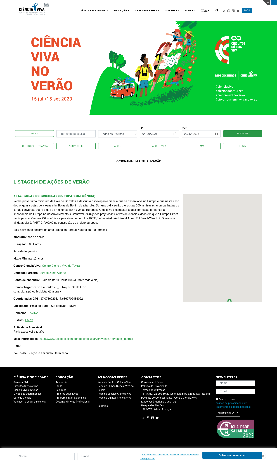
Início (34, 133)
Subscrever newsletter (232, 455)
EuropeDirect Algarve (53, 272)
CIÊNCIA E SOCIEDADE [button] (93, 10)
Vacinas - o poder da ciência (29, 401)
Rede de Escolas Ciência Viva (114, 393)
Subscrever (228, 413)
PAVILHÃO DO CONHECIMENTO (122, 2)
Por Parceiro (76, 145)
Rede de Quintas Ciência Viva (114, 397)
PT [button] (204, 10)
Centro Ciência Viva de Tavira (61, 265)
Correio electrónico (152, 382)
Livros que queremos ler (27, 393)
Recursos (61, 390)
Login (242, 145)
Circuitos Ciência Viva (25, 386)
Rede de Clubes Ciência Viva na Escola (116, 388)
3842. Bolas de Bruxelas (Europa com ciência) (54, 196)
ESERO (59, 386)
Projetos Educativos (67, 393)
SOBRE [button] (189, 10)
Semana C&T (20, 382)
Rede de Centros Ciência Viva (114, 382)
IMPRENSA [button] (171, 10)
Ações (117, 145)
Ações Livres (159, 145)
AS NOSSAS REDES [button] (146, 10)
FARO (29, 320)
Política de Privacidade (154, 386)
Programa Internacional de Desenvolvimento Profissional (73, 399)
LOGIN (247, 10)
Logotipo (103, 406)
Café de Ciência (22, 397)
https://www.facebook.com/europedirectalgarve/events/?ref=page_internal (86, 338)
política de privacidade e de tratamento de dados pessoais (233, 405)
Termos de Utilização (153, 390)
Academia (61, 382)
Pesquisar (242, 133)
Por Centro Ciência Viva (34, 145)
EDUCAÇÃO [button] (120, 10)
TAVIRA (33, 313)
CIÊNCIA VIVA (184, 2)
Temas (201, 145)
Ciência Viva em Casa (25, 390)
